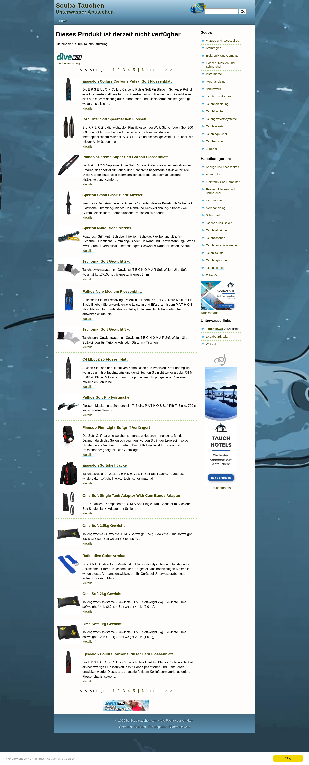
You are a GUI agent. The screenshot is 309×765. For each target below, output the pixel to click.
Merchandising (215, 81)
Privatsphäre (157, 727)
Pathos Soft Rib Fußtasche (105, 397)
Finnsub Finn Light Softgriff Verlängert (116, 427)
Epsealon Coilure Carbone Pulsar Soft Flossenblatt (127, 81)
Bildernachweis (179, 727)
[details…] (89, 108)
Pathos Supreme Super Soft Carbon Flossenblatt (125, 157)
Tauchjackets (214, 126)
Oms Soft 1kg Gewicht (102, 624)
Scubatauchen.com (143, 720)
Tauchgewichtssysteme (221, 119)
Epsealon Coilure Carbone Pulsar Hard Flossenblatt (127, 654)
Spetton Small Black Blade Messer (112, 195)
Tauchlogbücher (216, 134)
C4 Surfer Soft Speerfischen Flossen (114, 119)
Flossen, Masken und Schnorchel (220, 64)
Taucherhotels (221, 486)
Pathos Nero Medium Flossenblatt (112, 291)
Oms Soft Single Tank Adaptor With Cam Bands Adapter (131, 495)
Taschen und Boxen (219, 96)
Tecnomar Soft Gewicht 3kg (106, 329)
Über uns (125, 727)
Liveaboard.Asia (216, 336)
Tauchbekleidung (217, 104)
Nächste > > (157, 70)
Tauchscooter (215, 141)
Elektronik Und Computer (223, 55)
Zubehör (211, 148)
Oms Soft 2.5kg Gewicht (103, 526)
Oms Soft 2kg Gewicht (102, 594)
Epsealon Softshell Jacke (104, 465)
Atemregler (213, 48)
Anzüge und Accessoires (222, 40)
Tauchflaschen (215, 111)
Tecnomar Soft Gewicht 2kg (106, 261)
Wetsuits (211, 344)
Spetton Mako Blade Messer (106, 228)
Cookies (140, 727)
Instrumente (214, 74)
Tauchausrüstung (69, 61)
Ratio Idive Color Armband (105, 556)
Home (63, 21)
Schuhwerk (213, 89)
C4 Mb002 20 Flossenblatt (105, 359)
